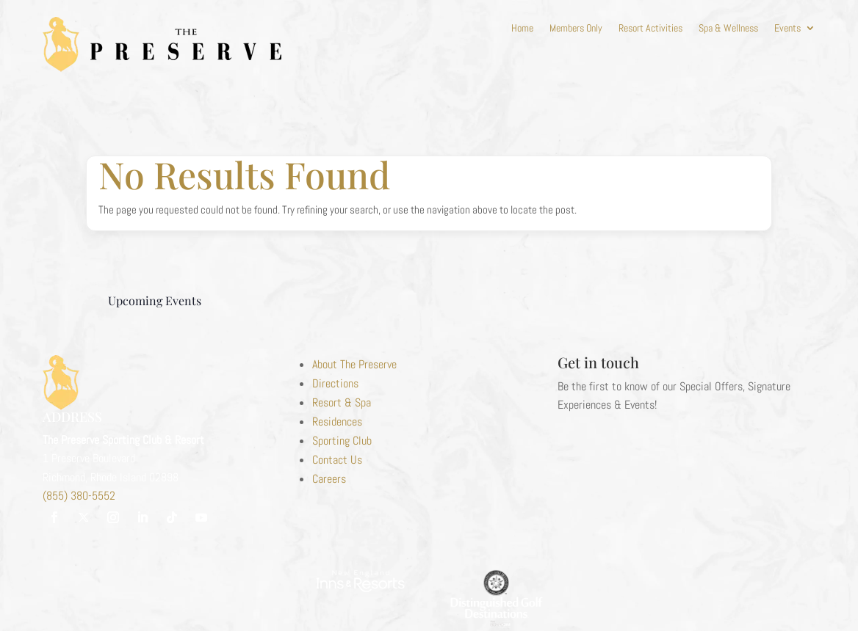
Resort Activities (650, 28)
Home (522, 28)
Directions (335, 383)
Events (787, 28)
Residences (337, 421)
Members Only (575, 28)
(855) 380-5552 (79, 495)
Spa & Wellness (728, 28)
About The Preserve (354, 364)
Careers (329, 478)
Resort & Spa (341, 402)
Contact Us (337, 459)
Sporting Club (342, 440)
